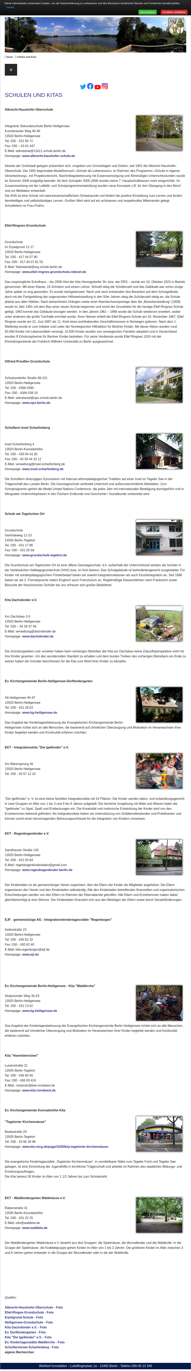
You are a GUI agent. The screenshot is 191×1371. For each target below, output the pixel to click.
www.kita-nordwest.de (39, 1090)
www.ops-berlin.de (36, 402)
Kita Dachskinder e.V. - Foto (26, 1327)
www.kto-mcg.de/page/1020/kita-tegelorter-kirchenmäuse (65, 1146)
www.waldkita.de (34, 1228)
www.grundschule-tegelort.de (44, 555)
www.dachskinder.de (38, 636)
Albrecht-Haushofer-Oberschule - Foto (34, 1307)
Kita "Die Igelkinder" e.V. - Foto (28, 1337)
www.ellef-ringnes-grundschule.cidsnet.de (54, 272)
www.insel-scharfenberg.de (42, 469)
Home (10, 57)
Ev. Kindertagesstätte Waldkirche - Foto (35, 1342)
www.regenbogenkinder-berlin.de (47, 870)
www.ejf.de (30, 954)
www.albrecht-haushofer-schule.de (48, 156)
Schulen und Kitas (26, 57)
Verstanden (147, 12)
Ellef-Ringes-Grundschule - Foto (29, 1312)
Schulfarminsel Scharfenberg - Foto (32, 1347)
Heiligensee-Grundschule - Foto (29, 1322)
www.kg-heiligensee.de (39, 712)
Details (10, 7)
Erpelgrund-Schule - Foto (24, 1317)
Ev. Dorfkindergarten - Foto (25, 1332)
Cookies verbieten (174, 12)
